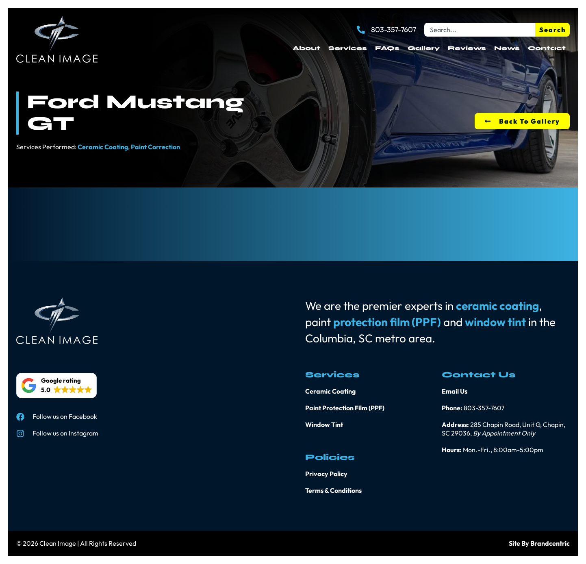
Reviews (467, 48)
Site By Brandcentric (539, 543)
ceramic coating (497, 305)
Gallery (424, 48)
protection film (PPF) (387, 322)
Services (347, 48)
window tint (495, 322)
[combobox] (479, 30)
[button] (56, 385)
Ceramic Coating (103, 147)
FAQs (387, 48)
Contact (547, 48)
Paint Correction (155, 147)
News (507, 48)
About (306, 48)
